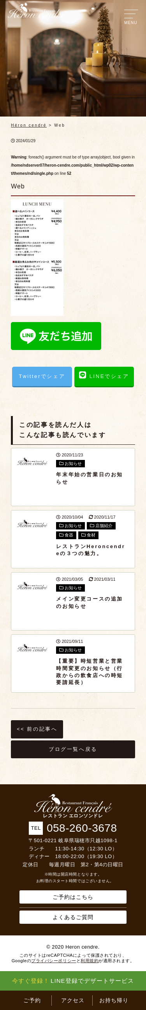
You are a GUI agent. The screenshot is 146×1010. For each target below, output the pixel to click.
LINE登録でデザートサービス (73, 980)
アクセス (72, 1000)
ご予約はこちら (73, 897)
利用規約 (90, 960)
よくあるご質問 (73, 917)
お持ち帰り (113, 1000)
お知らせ (70, 463)
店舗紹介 (101, 525)
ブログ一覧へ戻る (73, 749)
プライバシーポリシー (53, 960)
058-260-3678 (82, 828)
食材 (88, 535)
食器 (66, 535)
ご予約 (32, 1000)
